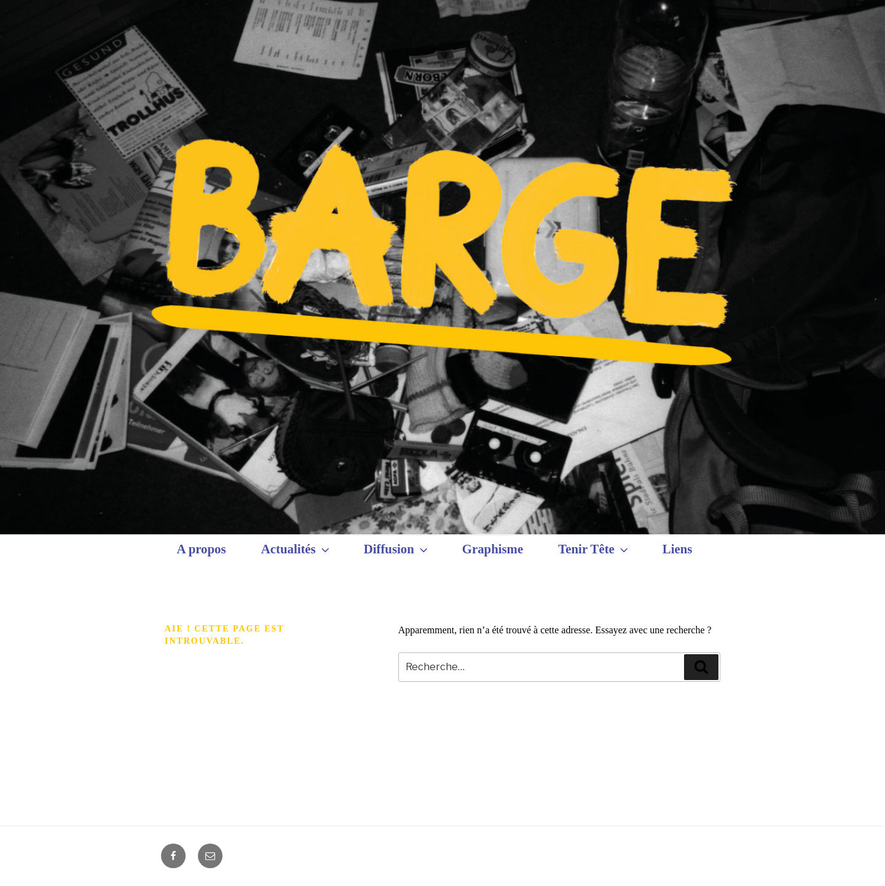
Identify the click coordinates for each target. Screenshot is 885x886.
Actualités (296, 549)
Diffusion (397, 549)
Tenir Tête (594, 549)
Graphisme (492, 549)
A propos (201, 549)
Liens (678, 549)
